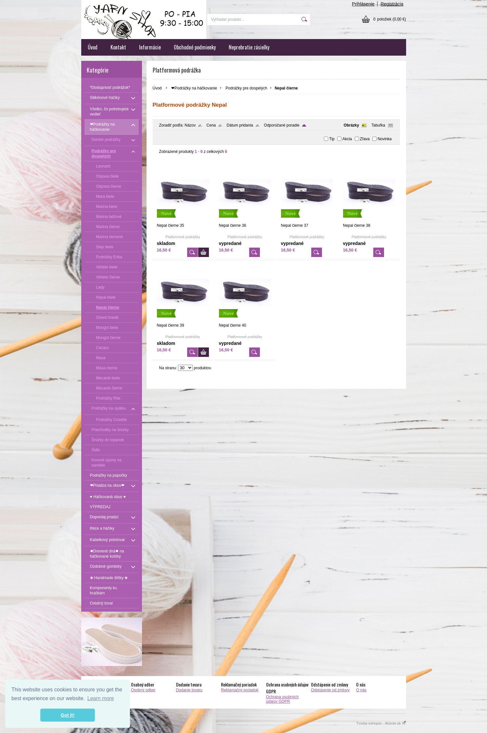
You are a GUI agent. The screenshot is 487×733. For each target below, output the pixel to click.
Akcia (347, 139)
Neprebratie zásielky (249, 47)
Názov (190, 125)
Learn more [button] (100, 698)
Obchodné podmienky (195, 47)
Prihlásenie (363, 4)
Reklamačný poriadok (239, 690)
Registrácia (391, 4)
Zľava (365, 139)
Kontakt (118, 47)
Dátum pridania (240, 125)
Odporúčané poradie (281, 125)
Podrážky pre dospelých (246, 88)
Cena (211, 125)
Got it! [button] (67, 715)
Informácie (150, 47)
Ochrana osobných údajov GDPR (282, 699)
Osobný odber (143, 690)
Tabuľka (378, 125)
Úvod (92, 47)
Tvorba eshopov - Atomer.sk (381, 723)
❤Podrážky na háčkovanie (194, 88)
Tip (331, 139)
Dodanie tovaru (189, 690)
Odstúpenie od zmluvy (330, 690)
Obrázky (351, 125)
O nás (361, 690)
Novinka (384, 139)
